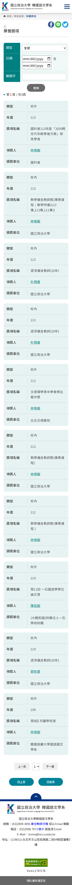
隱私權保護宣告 (36, 880)
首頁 (9, 16)
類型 (9, 47)
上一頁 (22, 766)
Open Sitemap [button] (36, 796)
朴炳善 (35, 281)
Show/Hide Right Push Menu (67, 6)
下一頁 (50, 766)
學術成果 (19, 16)
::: (5, 26)
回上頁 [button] (21, 782)
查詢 (36, 88)
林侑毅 (35, 150)
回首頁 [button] (51, 782)
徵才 (41, 829)
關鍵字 (11, 76)
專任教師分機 (39, 824)
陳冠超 (35, 605)
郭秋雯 (35, 671)
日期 (9, 58)
